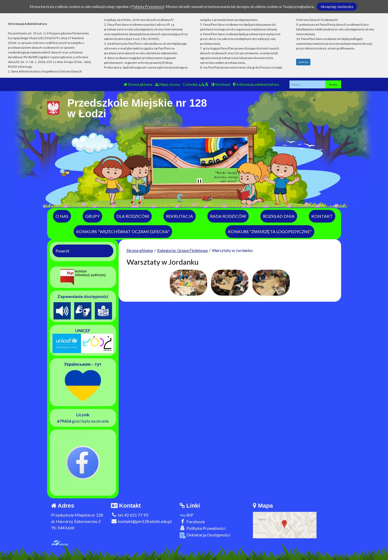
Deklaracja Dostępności (205, 535)
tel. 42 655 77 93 (129, 514)
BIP (186, 514)
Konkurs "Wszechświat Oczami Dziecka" (123, 231)
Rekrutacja (179, 216)
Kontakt (322, 216)
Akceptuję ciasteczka (337, 6)
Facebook (192, 521)
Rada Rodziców (228, 216)
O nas (62, 216)
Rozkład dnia (279, 216)
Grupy (92, 216)
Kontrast (220, 84)
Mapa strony (167, 84)
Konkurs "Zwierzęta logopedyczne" (270, 231)
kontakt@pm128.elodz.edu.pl (141, 521)
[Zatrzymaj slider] (199, 182)
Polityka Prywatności (202, 528)
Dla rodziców (133, 216)
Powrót (62, 250)
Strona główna (138, 84)
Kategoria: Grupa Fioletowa (182, 250)
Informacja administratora (256, 84)
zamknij (303, 62)
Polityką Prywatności (148, 6)
